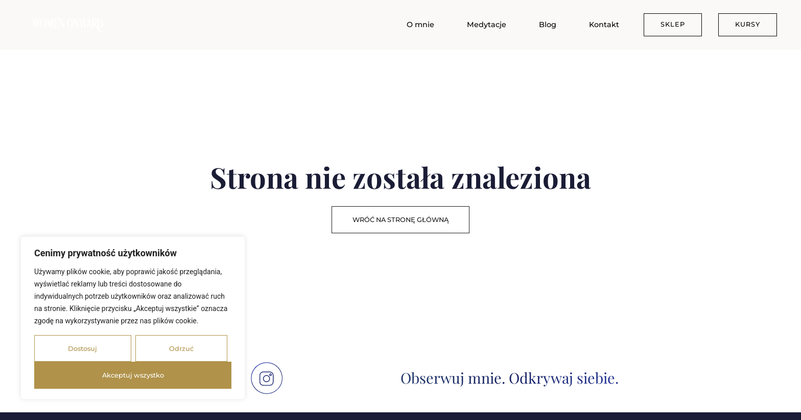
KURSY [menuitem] (747, 24)
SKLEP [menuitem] (673, 24)
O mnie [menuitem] (420, 24)
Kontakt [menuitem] (604, 24)
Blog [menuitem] (547, 24)
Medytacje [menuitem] (486, 24)
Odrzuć (181, 348)
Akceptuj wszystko (133, 375)
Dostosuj (82, 348)
